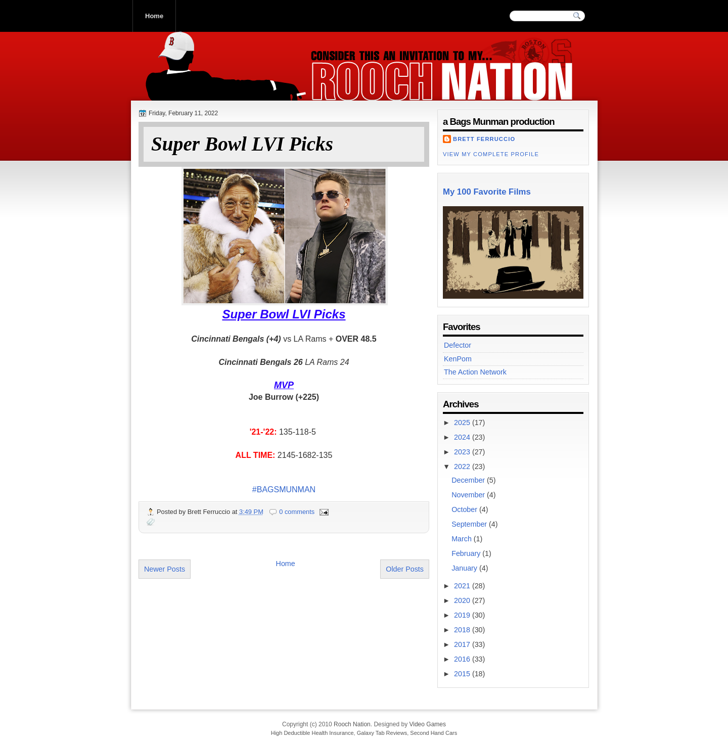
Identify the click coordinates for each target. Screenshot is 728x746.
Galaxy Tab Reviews (382, 733)
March (462, 539)
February (466, 553)
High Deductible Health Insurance (312, 733)
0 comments (296, 512)
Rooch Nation (207, 90)
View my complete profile (491, 154)
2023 (463, 452)
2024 (463, 437)
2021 (463, 586)
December (469, 480)
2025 (463, 422)
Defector (457, 345)
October (465, 509)
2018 (463, 630)
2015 (463, 674)
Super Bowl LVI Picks (242, 144)
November (469, 495)
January (465, 568)
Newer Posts (164, 569)
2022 (463, 466)
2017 (463, 644)
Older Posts (405, 569)
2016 (463, 659)
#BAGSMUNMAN (283, 489)
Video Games (427, 724)
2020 (463, 600)
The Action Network (475, 372)
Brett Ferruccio (484, 139)
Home (154, 16)
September (470, 524)
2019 (463, 615)
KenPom (458, 359)
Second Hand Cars (433, 733)
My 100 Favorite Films (487, 192)
